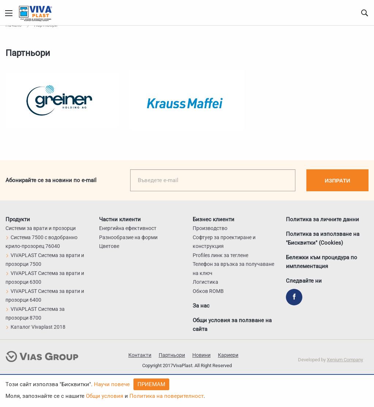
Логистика (205, 282)
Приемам (151, 384)
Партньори (172, 355)
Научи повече (112, 384)
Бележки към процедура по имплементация (321, 262)
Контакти (139, 355)
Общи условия (104, 396)
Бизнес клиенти (213, 219)
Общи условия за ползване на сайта (232, 324)
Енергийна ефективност (127, 228)
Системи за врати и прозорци (40, 228)
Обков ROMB (208, 291)
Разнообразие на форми (128, 237)
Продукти (17, 219)
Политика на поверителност (166, 396)
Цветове (109, 246)
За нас (201, 305)
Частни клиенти (120, 219)
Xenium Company (345, 359)
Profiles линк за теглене (220, 255)
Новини (201, 355)
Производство (210, 228)
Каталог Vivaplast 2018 (35, 327)
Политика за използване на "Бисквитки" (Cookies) (322, 238)
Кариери (228, 355)
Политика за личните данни (322, 219)
